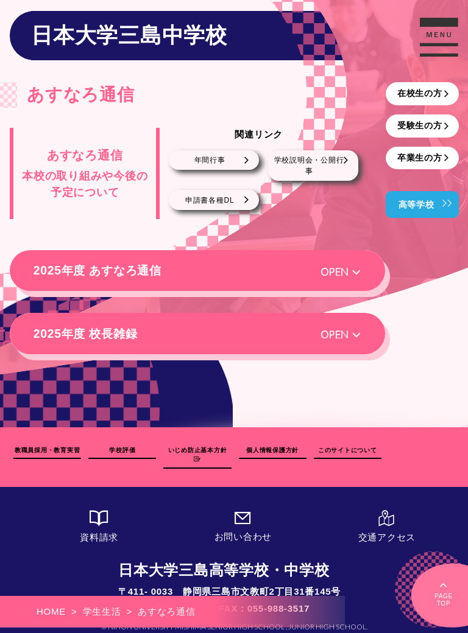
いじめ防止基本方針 (197, 453)
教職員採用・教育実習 (47, 453)
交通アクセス (387, 520)
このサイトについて (347, 453)
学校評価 (122, 453)
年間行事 (209, 160)
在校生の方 (419, 93)
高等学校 (416, 204)
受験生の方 (419, 125)
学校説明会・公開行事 (309, 165)
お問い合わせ (243, 519)
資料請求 (99, 520)
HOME (51, 611)
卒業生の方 (419, 158)
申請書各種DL (210, 200)
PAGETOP (443, 592)
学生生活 (102, 611)
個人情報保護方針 (272, 453)
